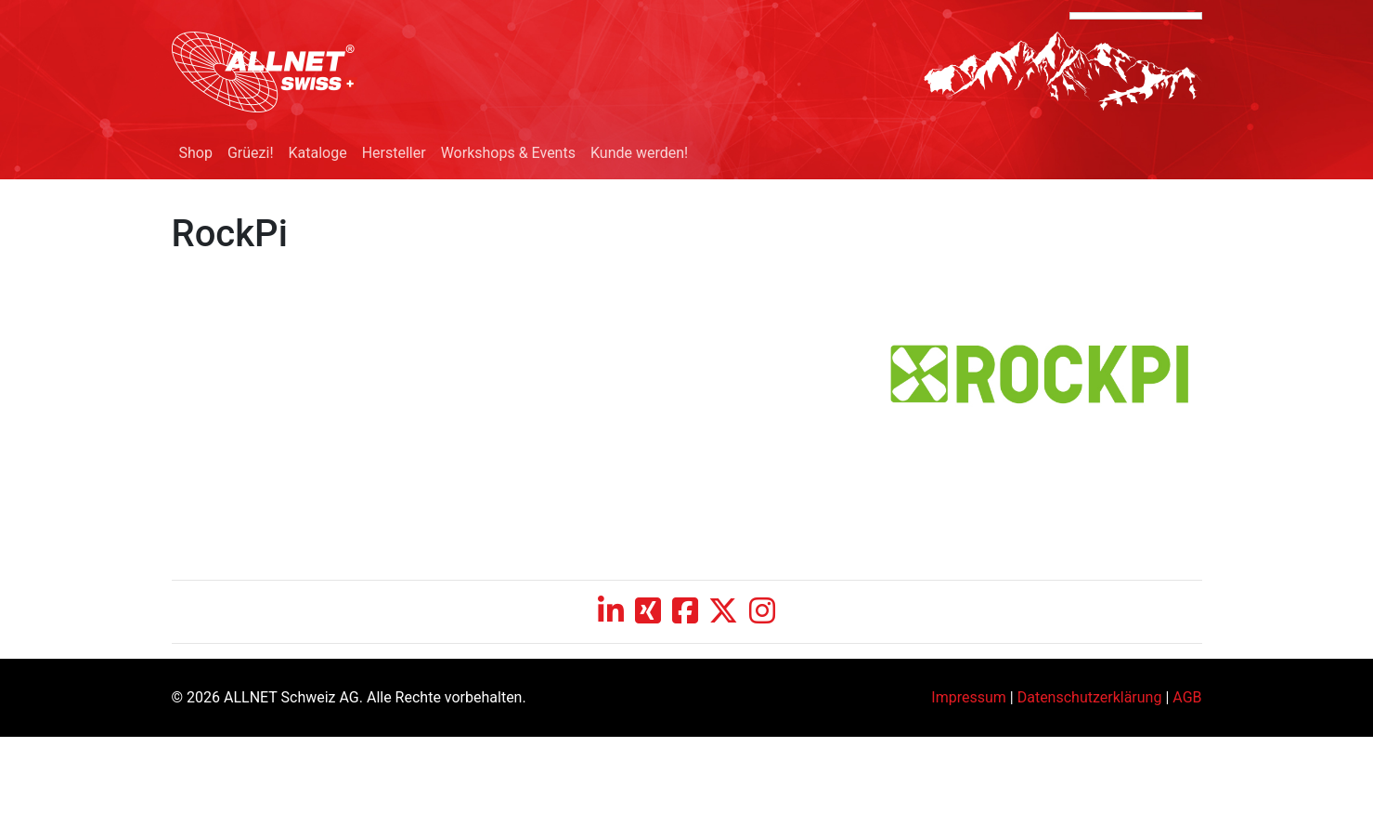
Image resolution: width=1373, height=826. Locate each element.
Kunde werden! (639, 153)
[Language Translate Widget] (1135, 16)
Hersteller (394, 153)
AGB (1186, 697)
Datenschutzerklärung (1089, 697)
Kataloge (318, 153)
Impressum (968, 697)
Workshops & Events (508, 153)
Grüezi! (250, 153)
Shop (196, 153)
